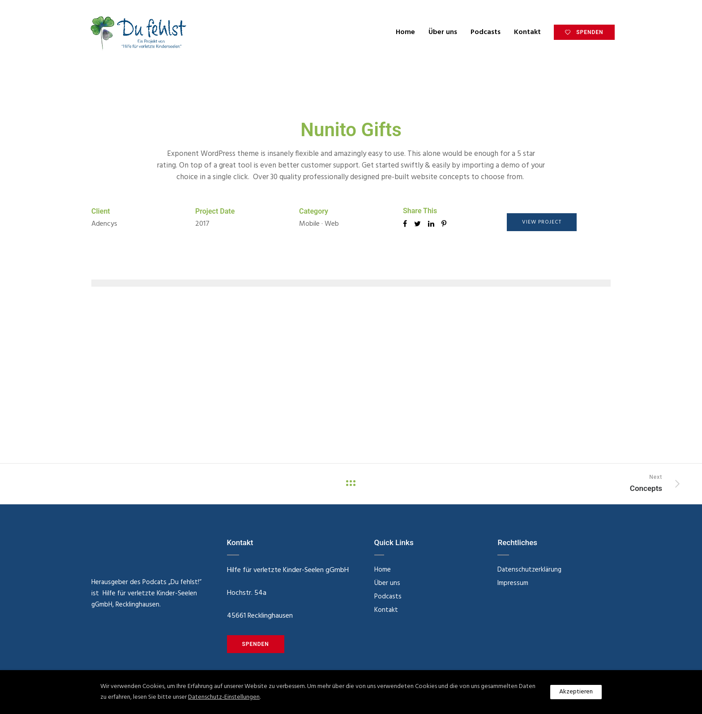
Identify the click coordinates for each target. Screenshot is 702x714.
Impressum (512, 583)
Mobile (309, 224)
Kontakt (524, 32)
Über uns (439, 32)
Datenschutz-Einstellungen (224, 697)
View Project (541, 222)
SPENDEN (580, 32)
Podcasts (482, 32)
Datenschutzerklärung (529, 569)
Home (402, 32)
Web (332, 224)
